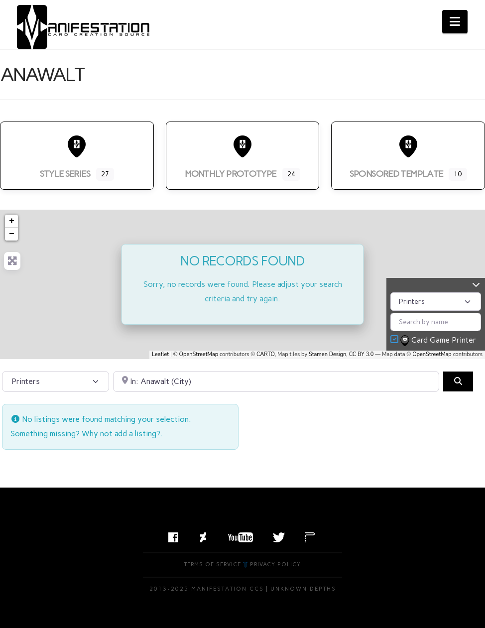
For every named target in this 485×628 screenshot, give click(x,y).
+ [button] (11, 221)
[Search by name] (435, 322)
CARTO (265, 354)
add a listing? (137, 433)
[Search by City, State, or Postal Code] (276, 381)
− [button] (11, 234)
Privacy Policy (275, 564)
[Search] (458, 381)
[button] (455, 21)
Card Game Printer (439, 340)
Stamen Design (327, 354)
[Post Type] (435, 301)
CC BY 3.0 (361, 354)
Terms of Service (212, 564)
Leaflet (160, 354)
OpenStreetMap (199, 354)
